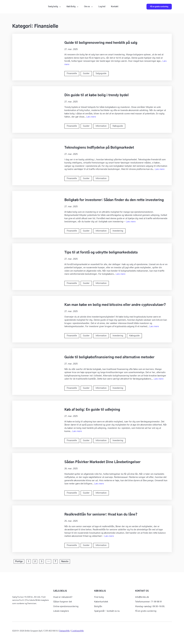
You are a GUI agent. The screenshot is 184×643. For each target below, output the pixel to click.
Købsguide (118, 126)
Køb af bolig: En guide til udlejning (92, 409)
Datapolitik (64, 631)
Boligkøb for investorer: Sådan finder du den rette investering (114, 200)
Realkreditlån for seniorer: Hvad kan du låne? (100, 514)
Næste (64, 561)
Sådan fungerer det (62, 602)
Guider (86, 73)
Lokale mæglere (61, 611)
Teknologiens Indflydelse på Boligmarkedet (99, 147)
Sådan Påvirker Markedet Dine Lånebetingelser (102, 462)
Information (101, 126)
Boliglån (98, 606)
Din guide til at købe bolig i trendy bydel (96, 95)
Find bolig (99, 597)
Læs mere (91, 117)
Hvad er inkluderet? (62, 597)
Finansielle (72, 73)
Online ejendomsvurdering (65, 606)
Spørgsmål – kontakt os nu (107, 611)
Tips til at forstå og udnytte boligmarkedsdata (101, 252)
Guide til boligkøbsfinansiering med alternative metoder (109, 357)
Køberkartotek (101, 602)
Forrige (19, 561)
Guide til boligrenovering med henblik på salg (100, 43)
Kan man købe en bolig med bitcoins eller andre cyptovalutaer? (115, 305)
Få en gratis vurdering (159, 6)
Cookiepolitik (77, 631)
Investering (118, 231)
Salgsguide (101, 73)
